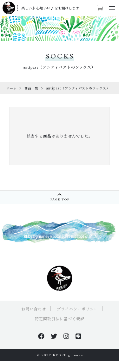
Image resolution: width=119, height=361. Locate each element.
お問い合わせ (33, 308)
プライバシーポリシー (77, 308)
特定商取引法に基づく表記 (59, 318)
